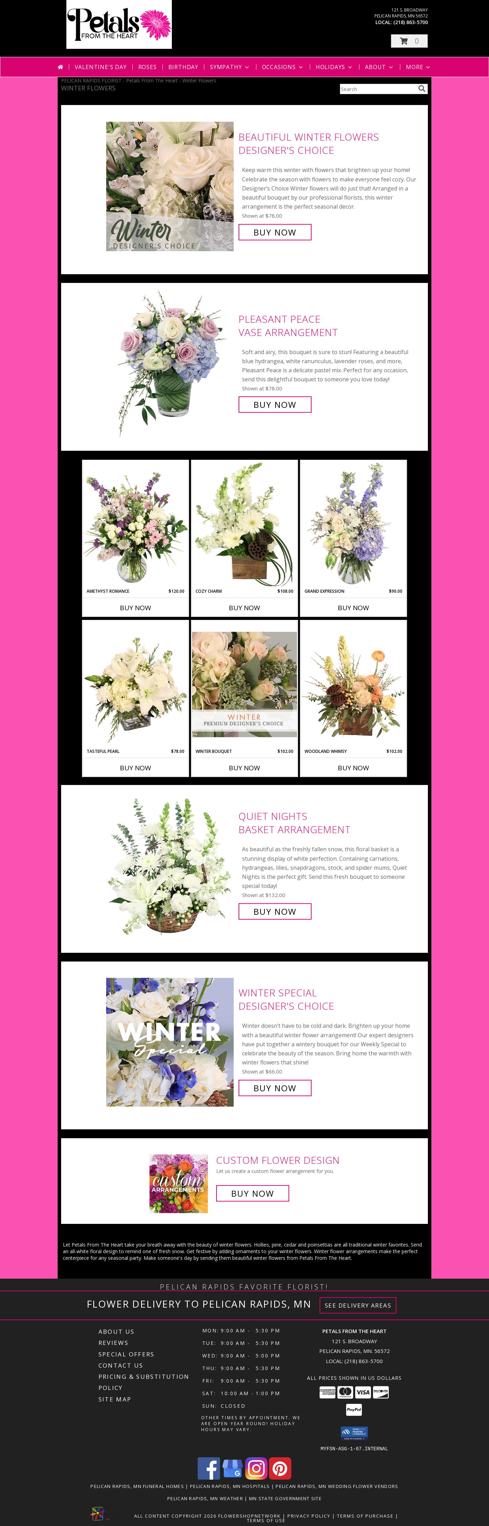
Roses (147, 67)
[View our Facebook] (209, 1477)
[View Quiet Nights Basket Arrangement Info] (170, 864)
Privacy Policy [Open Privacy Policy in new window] (308, 1515)
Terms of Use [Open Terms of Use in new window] (266, 1520)
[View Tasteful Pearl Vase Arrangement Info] (135, 684)
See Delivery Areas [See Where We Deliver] (358, 1305)
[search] (422, 88)
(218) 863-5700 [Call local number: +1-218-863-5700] (410, 22)
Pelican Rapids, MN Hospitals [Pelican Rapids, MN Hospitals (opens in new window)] (230, 1486)
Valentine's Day (101, 67)
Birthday (183, 67)
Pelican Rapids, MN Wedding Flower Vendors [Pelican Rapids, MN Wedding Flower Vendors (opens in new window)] (337, 1486)
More (418, 67)
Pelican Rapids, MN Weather (205, 1498)
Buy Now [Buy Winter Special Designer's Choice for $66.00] (275, 1088)
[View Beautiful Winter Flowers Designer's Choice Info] (170, 184)
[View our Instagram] (256, 1477)
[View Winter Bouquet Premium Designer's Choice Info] (244, 684)
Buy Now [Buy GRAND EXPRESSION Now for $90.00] (353, 607)
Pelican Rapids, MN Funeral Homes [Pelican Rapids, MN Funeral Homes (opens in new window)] (137, 1486)
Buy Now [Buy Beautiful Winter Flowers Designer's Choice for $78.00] (275, 232)
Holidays (334, 67)
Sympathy (230, 67)
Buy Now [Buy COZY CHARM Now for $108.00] (244, 607)
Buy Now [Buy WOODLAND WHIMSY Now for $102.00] (353, 767)
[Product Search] (377, 89)
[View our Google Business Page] (232, 1477)
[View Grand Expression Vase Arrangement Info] (353, 524)
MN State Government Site (285, 1498)
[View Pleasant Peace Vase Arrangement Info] (170, 362)
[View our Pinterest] (280, 1477)
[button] (409, 41)
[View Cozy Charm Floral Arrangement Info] (244, 524)
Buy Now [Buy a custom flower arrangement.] (252, 1193)
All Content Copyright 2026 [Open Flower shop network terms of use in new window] (175, 1515)
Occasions (283, 67)
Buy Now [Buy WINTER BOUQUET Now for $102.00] (244, 767)
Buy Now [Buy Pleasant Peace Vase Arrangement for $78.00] (275, 404)
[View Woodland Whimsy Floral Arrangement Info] (353, 684)
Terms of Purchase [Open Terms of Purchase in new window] (365, 1515)
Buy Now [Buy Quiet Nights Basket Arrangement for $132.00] (275, 911)
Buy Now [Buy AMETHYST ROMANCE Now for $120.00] (135, 607)
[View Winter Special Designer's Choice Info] (170, 1040)
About (379, 67)
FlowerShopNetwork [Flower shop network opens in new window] (249, 1515)
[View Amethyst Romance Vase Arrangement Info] (135, 524)
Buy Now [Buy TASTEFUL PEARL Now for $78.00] (135, 767)
